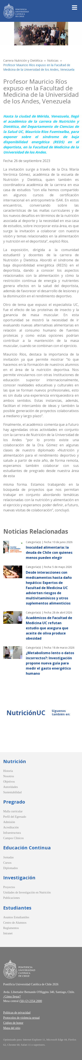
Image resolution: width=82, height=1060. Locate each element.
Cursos (7, 862)
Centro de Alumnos (14, 922)
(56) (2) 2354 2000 (30, 1001)
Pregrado (14, 801)
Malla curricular (13, 811)
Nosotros (8, 776)
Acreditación (11, 827)
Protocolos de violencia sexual (21, 1017)
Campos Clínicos (13, 838)
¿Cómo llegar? (12, 996)
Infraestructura (12, 832)
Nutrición (14, 761)
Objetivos (9, 781)
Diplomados (10, 868)
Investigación (19, 877)
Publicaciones (11, 897)
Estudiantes (17, 907)
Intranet (8, 933)
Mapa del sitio (11, 1028)
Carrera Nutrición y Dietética (22, 60)
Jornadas (8, 857)
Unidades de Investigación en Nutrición (27, 892)
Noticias (53, 60)
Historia (8, 771)
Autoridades (10, 787)
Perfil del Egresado (14, 816)
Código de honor (13, 1022)
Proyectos (9, 887)
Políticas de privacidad (17, 1012)
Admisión (9, 822)
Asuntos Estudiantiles (16, 917)
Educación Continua (27, 847)
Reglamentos (11, 928)
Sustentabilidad (12, 792)
